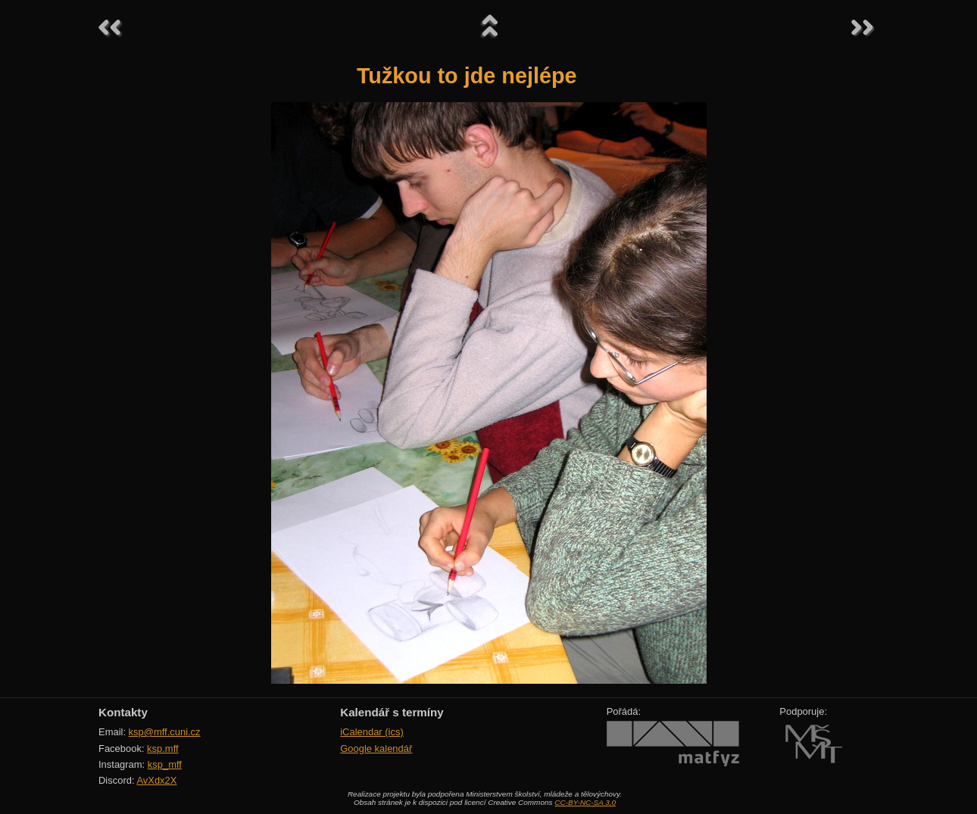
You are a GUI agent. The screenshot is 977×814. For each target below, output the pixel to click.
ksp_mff (165, 764)
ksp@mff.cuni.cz (165, 732)
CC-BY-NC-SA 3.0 (585, 802)
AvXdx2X (156, 780)
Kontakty (123, 712)
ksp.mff (163, 748)
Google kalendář (376, 748)
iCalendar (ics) (372, 732)
